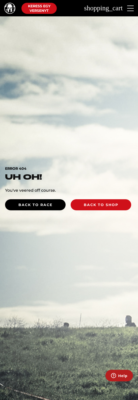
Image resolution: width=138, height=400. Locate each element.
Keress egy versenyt (39, 8)
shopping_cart (103, 8)
